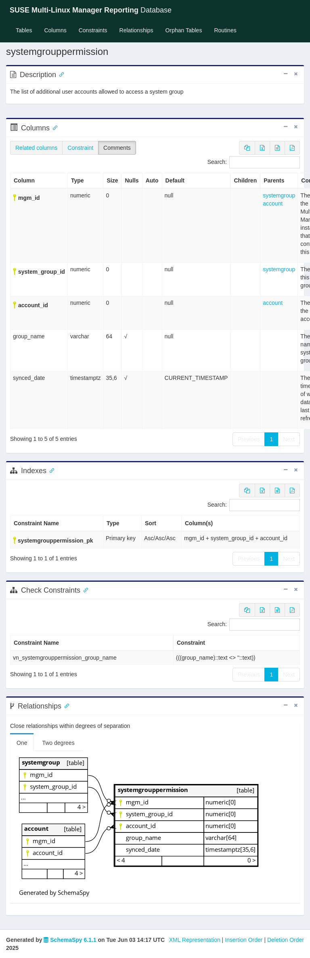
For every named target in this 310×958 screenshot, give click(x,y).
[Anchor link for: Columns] (53, 127)
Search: (253, 162)
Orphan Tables (183, 30)
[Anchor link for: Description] (59, 74)
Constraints (93, 30)
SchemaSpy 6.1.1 (70, 940)
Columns (55, 30)
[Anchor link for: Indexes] (50, 470)
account (273, 203)
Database (91, 10)
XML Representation (194, 940)
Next (289, 439)
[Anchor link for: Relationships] (65, 705)
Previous (249, 439)
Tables (27, 30)
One (22, 743)
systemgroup (279, 195)
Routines (225, 30)
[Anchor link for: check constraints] (84, 589)
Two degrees (58, 743)
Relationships (136, 30)
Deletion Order (285, 940)
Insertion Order (243, 940)
